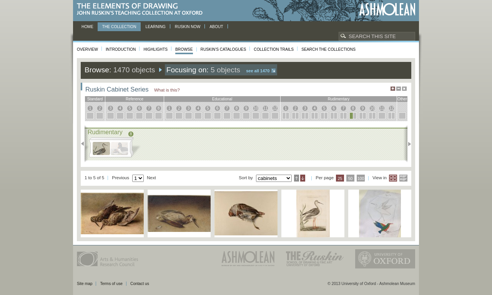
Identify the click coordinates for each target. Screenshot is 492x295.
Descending (302, 178)
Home (87, 27)
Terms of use (111, 284)
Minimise (398, 89)
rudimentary (339, 99)
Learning (155, 27)
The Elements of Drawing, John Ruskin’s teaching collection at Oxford (142, 9)
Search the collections (328, 49)
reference (134, 99)
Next (407, 144)
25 (340, 179)
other (402, 99)
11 (265, 108)
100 (360, 179)
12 (275, 108)
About (216, 27)
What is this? (167, 89)
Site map (84, 284)
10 (256, 108)
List (403, 178)
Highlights (155, 49)
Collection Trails (274, 49)
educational (222, 99)
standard (95, 99)
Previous (85, 144)
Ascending (296, 178)
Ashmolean (387, 9)
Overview (87, 49)
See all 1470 (257, 70)
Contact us (139, 284)
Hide (404, 89)
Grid (393, 178)
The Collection (119, 27)
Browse (184, 49)
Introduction (121, 49)
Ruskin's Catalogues (223, 49)
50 (350, 179)
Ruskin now (188, 27)
